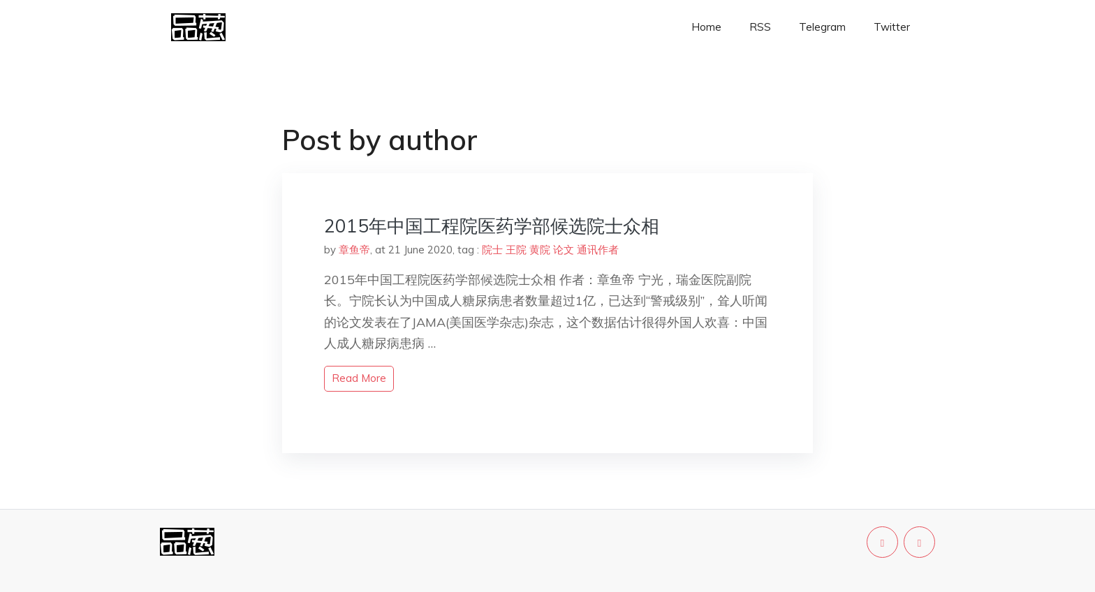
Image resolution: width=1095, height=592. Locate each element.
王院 (516, 249)
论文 (563, 249)
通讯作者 (598, 249)
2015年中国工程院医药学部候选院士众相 (491, 225)
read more (359, 378)
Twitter (892, 27)
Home (706, 27)
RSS (760, 27)
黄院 (539, 249)
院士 (492, 249)
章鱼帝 (354, 249)
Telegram (822, 27)
